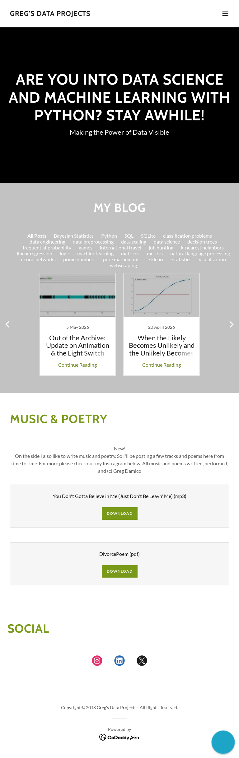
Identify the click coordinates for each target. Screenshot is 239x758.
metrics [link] (155, 253)
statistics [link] (181, 259)
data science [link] (167, 241)
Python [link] (109, 236)
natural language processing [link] (200, 253)
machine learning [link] (95, 253)
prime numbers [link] (79, 259)
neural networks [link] (38, 259)
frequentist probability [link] (47, 247)
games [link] (85, 247)
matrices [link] (130, 253)
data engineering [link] (47, 241)
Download (120, 513)
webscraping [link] (123, 265)
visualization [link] (212, 259)
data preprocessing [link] (93, 241)
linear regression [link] (34, 253)
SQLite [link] (148, 236)
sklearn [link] (157, 259)
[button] (225, 13)
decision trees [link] (202, 241)
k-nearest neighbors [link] (202, 247)
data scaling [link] (133, 241)
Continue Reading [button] (77, 365)
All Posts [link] (36, 236)
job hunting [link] (161, 247)
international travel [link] (120, 247)
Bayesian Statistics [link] (74, 236)
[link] (50, 14)
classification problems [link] (187, 236)
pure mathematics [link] (122, 259)
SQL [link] (129, 236)
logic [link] (65, 253)
